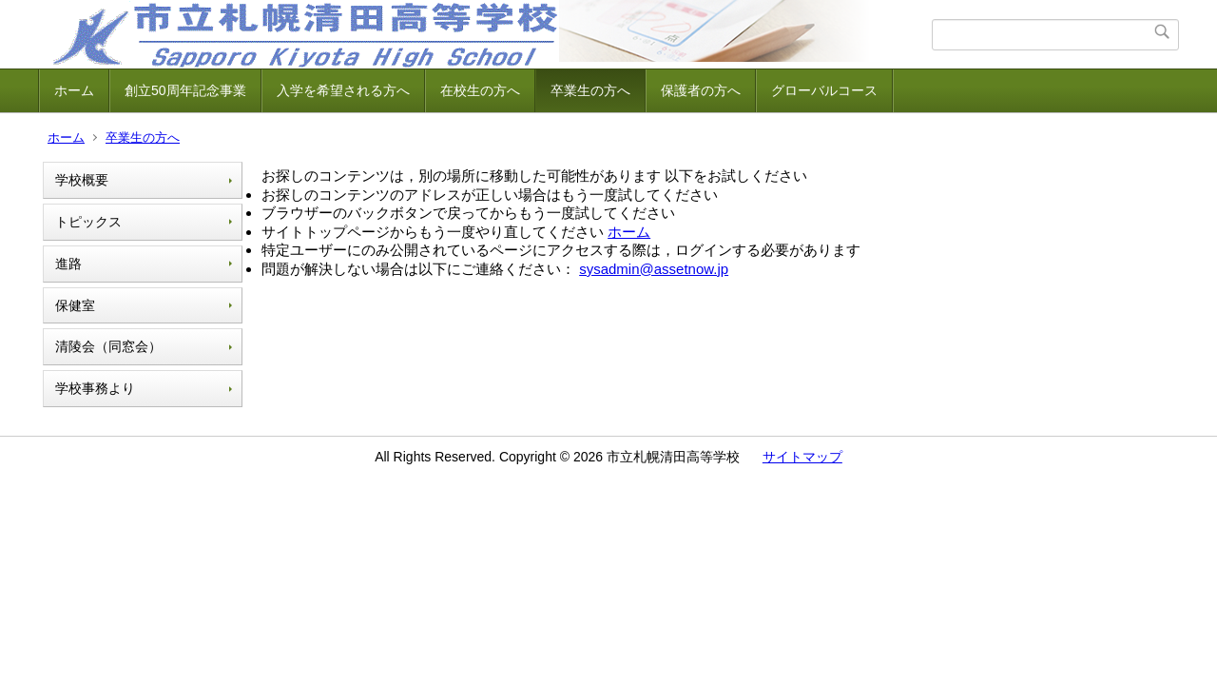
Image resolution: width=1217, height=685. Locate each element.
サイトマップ (802, 456)
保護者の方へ (701, 90)
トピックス (88, 221)
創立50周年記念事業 (185, 90)
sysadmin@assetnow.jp (653, 269)
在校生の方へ (480, 90)
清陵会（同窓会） (108, 346)
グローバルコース (824, 90)
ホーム (74, 90)
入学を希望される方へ (343, 90)
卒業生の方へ (590, 90)
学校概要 (81, 179)
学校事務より (95, 388)
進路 (68, 263)
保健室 (75, 305)
